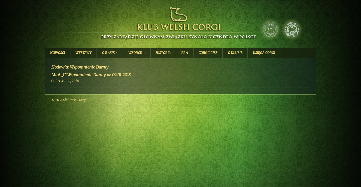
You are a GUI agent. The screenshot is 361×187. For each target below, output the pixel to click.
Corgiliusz (208, 53)
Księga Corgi (264, 53)
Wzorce (135, 53)
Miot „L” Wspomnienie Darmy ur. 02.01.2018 (91, 74)
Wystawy (83, 53)
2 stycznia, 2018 (67, 81)
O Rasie (108, 53)
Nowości (57, 53)
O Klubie (235, 53)
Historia (163, 53)
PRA (184, 53)
